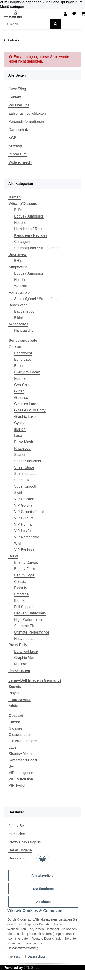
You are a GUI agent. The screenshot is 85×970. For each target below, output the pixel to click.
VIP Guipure (24, 518)
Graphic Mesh (25, 658)
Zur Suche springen (59, 2)
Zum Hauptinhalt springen (21, 2)
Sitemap (15, 146)
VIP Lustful (23, 531)
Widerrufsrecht (20, 162)
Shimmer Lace (25, 474)
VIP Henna (23, 524)
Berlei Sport (18, 858)
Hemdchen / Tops (28, 229)
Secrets (15, 687)
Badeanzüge (24, 311)
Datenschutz (36, 956)
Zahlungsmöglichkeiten (27, 113)
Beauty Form (24, 569)
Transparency (20, 699)
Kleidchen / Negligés (30, 235)
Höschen (21, 223)
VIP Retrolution (21, 779)
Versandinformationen (26, 121)
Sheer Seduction (27, 461)
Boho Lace (23, 359)
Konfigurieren (43, 888)
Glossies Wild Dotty (30, 410)
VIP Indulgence (21, 773)
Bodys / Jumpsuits (29, 216)
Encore (20, 366)
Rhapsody (22, 448)
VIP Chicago (24, 499)
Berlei (13, 556)
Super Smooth (25, 486)
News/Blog (17, 89)
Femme (20, 378)
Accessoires (18, 324)
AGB (12, 138)
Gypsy (19, 423)
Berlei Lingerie (20, 850)
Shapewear (18, 267)
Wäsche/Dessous (23, 204)
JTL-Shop (31, 968)
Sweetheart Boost (23, 760)
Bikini (18, 318)
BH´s (18, 210)
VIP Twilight (18, 785)
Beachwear (18, 305)
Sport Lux (21, 480)
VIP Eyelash (24, 550)
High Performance (28, 620)
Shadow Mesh (20, 754)
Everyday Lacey (27, 372)
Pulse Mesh (23, 442)
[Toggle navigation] (6, 15)
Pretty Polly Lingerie (25, 842)
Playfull (14, 693)
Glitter (19, 391)
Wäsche (20, 286)
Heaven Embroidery (30, 613)
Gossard (15, 347)
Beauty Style (24, 575)
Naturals (21, 664)
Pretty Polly (18, 645)
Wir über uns (19, 105)
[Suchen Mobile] (27, 24)
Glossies (21, 397)
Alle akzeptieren (43, 875)
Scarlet (19, 455)
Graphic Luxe (25, 416)
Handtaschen (24, 330)
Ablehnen (43, 902)
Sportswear (18, 254)
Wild (17, 543)
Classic (20, 581)
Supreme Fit (24, 626)
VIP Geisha (23, 505)
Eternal (20, 600)
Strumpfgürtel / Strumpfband (37, 248)
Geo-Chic (21, 385)
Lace (18, 436)
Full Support (24, 607)
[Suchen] (55, 24)
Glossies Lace (25, 404)
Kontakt (15, 97)
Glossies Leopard (23, 741)
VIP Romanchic (26, 537)
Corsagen (22, 242)
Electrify (20, 588)
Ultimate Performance (31, 632)
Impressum (15, 956)
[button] (65, 14)
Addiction (16, 706)
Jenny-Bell (17, 826)
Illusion (19, 429)
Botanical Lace (26, 651)
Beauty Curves (26, 562)
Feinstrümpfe (19, 292)
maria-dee (17, 834)
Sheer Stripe (24, 467)
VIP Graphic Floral (29, 512)
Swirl (18, 493)
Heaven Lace (24, 639)
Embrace (21, 594)
